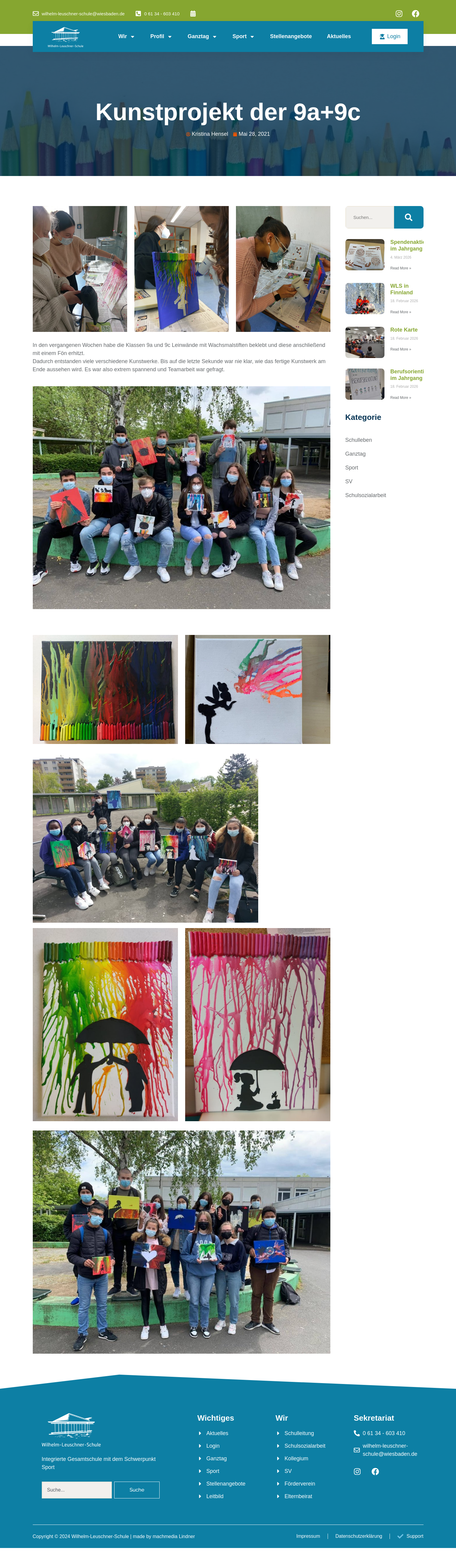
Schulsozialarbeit (365, 495)
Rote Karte (404, 330)
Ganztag (202, 36)
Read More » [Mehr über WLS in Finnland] (400, 312)
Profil (161, 36)
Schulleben (358, 440)
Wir (127, 36)
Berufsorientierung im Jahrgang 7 (414, 375)
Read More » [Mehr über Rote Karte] (400, 349)
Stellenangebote (291, 36)
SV (349, 481)
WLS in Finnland (401, 289)
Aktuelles (339, 36)
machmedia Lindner (174, 1536)
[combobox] (77, 1490)
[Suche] (409, 217)
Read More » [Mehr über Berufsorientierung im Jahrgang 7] (400, 398)
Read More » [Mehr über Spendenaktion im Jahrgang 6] (400, 268)
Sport (243, 36)
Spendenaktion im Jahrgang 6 (409, 245)
